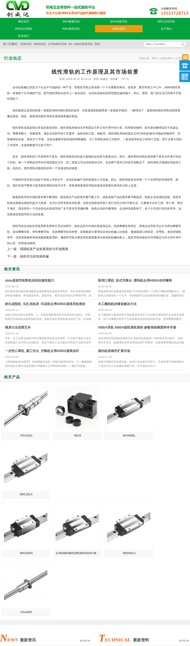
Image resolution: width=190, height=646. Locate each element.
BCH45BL (119, 431)
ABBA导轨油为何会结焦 (117, 526)
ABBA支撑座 (110, 554)
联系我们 (23, 36)
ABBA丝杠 (39, 44)
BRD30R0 (24, 486)
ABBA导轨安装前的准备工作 (120, 549)
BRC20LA (166, 431)
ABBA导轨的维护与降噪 (117, 560)
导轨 (97, 44)
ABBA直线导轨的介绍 (16, 526)
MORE (85, 515)
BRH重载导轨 (71, 21)
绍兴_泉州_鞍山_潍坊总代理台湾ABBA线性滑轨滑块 (32, 549)
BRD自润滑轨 (23, 28)
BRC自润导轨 (166, 21)
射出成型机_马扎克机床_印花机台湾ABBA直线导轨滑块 (45, 304)
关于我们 (166, 28)
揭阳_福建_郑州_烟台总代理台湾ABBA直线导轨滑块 (32, 566)
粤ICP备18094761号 (133, 622)
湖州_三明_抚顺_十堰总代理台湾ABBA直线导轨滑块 (32, 560)
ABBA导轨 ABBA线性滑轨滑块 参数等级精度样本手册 (137, 327)
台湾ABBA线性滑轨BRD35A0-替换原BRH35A (72, 486)
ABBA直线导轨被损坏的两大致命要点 (125, 537)
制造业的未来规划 (14, 537)
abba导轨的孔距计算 (115, 566)
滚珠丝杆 (26, 44)
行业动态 (180, 58)
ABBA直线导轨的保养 (115, 543)
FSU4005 (167, 486)
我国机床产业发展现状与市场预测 (44, 249)
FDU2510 (24, 431)
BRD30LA (119, 486)
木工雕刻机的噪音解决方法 (117, 304)
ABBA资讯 (118, 28)
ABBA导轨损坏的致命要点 (118, 532)
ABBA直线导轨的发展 (16, 532)
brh (70, 44)
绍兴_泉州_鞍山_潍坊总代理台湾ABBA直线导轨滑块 (32, 554)
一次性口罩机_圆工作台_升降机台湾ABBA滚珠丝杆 (42, 351)
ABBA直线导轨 (83, 44)
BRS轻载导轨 (118, 21)
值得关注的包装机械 (34, 256)
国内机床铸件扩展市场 (114, 351)
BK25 (71, 431)
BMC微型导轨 (71, 28)
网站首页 (23, 21)
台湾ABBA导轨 (57, 44)
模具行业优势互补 (18, 327)
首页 (154, 58)
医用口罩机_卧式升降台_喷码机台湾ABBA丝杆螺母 (135, 280)
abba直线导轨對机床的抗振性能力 (29, 280)
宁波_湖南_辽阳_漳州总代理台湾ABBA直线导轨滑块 (32, 543)
